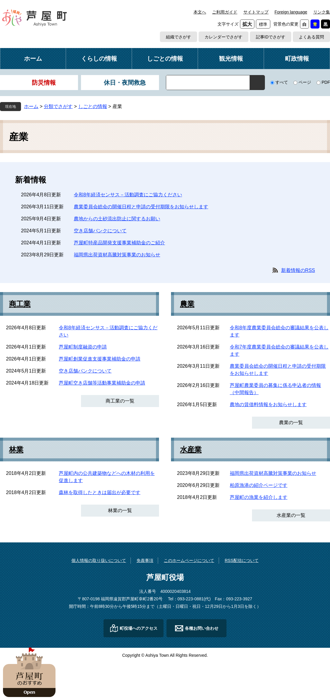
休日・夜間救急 (125, 82)
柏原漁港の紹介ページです (258, 485)
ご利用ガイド (224, 12)
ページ (304, 82)
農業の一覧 (291, 422)
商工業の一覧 (120, 400)
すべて (281, 82)
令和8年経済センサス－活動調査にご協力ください (128, 194)
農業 (187, 304)
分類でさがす (58, 106)
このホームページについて (189, 560)
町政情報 (297, 58)
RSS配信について (242, 560)
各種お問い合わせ (201, 628)
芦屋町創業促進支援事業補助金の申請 (99, 358)
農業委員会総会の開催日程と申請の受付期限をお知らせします (141, 206)
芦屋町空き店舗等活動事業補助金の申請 (102, 382)
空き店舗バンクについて (100, 230)
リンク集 (321, 12)
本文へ (200, 12)
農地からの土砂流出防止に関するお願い (117, 218)
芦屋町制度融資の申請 (83, 346)
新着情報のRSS (298, 270)
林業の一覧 (120, 510)
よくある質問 (311, 37)
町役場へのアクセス (139, 628)
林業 (16, 450)
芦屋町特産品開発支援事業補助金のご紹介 (119, 242)
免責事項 (144, 560)
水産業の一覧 (291, 515)
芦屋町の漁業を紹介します (258, 497)
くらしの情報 (99, 58)
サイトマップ (255, 12)
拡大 (247, 24)
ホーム (33, 58)
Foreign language (290, 12)
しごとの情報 (165, 58)
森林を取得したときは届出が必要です (99, 492)
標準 (263, 24)
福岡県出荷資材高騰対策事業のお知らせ (117, 254)
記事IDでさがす (270, 37)
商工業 (20, 304)
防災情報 (44, 82)
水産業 (191, 450)
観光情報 (231, 58)
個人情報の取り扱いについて (98, 560)
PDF (326, 82)
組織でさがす (178, 37)
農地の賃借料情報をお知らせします (268, 404)
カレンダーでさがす (223, 37)
